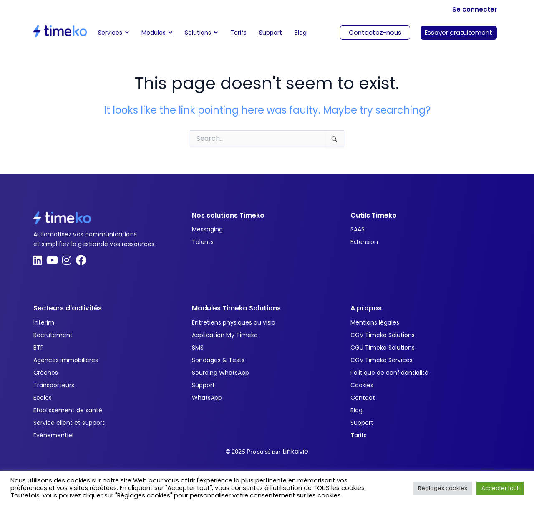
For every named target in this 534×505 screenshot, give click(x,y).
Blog (356, 410)
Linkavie (295, 451)
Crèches (45, 372)
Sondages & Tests (218, 360)
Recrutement (53, 335)
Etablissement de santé (67, 410)
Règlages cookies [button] (442, 488)
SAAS (357, 229)
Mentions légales (374, 322)
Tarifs (358, 435)
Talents (203, 242)
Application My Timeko (225, 335)
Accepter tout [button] (500, 488)
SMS (198, 347)
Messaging (207, 229)
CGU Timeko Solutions (382, 347)
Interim (43, 322)
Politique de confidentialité (389, 372)
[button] (156, 32)
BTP (38, 347)
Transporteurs (53, 385)
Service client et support (69, 423)
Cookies (361, 385)
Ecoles (42, 397)
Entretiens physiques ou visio (233, 322)
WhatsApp (207, 397)
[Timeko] (60, 31)
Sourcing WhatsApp (220, 372)
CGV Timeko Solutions (382, 335)
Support (203, 385)
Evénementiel (53, 435)
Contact (362, 397)
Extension (364, 242)
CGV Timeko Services (381, 360)
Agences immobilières (65, 360)
